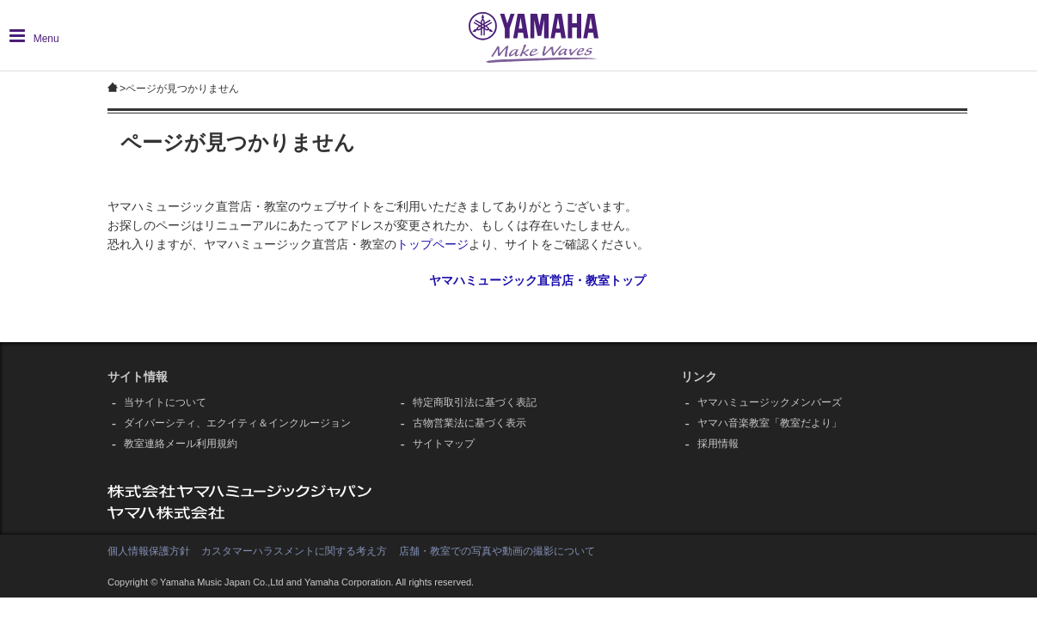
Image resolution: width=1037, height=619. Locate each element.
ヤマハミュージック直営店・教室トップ (537, 280)
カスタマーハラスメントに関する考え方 (294, 551)
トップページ (432, 244)
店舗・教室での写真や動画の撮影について (497, 551)
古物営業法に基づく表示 (469, 423)
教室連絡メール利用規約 (180, 443)
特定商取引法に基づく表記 (475, 402)
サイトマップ (444, 443)
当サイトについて (165, 402)
